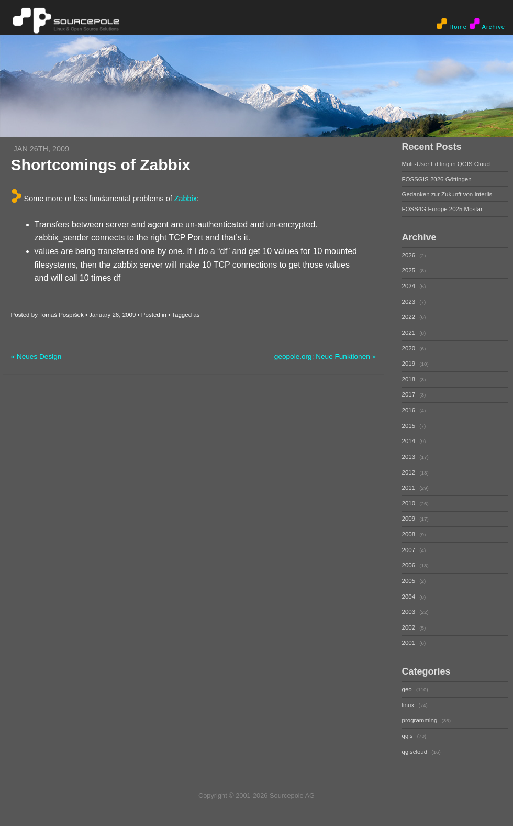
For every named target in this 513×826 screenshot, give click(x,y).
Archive (487, 24)
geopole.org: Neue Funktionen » (325, 356)
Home (452, 24)
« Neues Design (36, 356)
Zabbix (185, 198)
